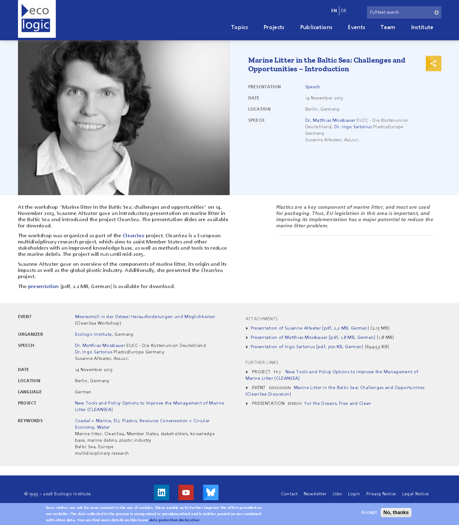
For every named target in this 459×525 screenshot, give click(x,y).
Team (388, 27)
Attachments (261, 319)
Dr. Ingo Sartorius (353, 127)
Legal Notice (415, 494)
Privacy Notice (381, 494)
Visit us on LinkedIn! (161, 492)
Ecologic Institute (93, 334)
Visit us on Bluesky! (210, 492)
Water (103, 427)
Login (354, 494)
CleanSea (134, 236)
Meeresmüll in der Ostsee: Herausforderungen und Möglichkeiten (145, 317)
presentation (43, 286)
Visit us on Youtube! (186, 492)
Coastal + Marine (93, 421)
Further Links (261, 363)
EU (117, 421)
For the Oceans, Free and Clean (338, 403)
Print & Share (433, 63)
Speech (312, 87)
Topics (239, 27)
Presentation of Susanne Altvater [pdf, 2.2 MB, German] (310, 328)
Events (356, 27)
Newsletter (315, 494)
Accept (369, 513)
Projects (274, 27)
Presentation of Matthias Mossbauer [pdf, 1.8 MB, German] (313, 337)
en (334, 11)
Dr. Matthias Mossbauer (330, 120)
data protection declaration (174, 521)
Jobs (337, 494)
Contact (289, 494)
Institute (422, 27)
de (344, 11)
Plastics (129, 421)
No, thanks (396, 513)
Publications (316, 27)
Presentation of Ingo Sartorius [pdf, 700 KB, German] (307, 347)
